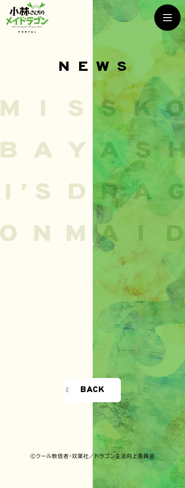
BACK (92, 390)
